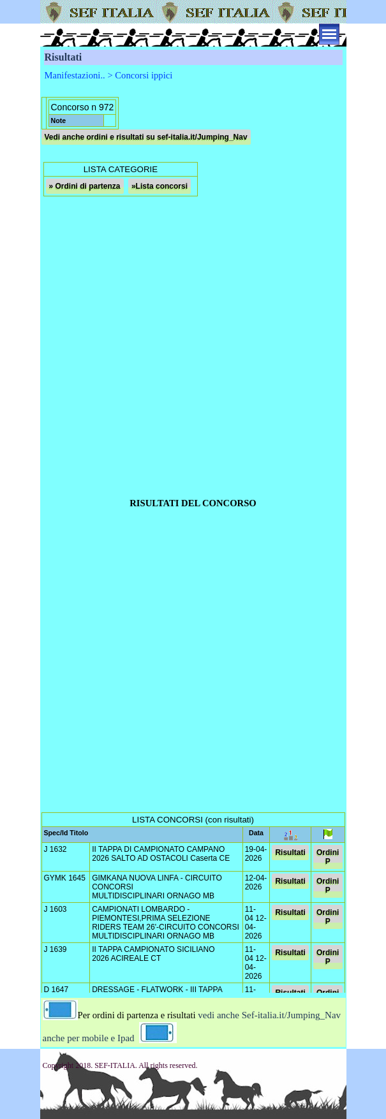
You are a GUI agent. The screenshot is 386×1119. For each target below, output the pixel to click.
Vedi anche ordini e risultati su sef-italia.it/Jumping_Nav (146, 137)
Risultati (290, 852)
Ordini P (327, 857)
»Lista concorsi (159, 186)
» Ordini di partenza (85, 186)
